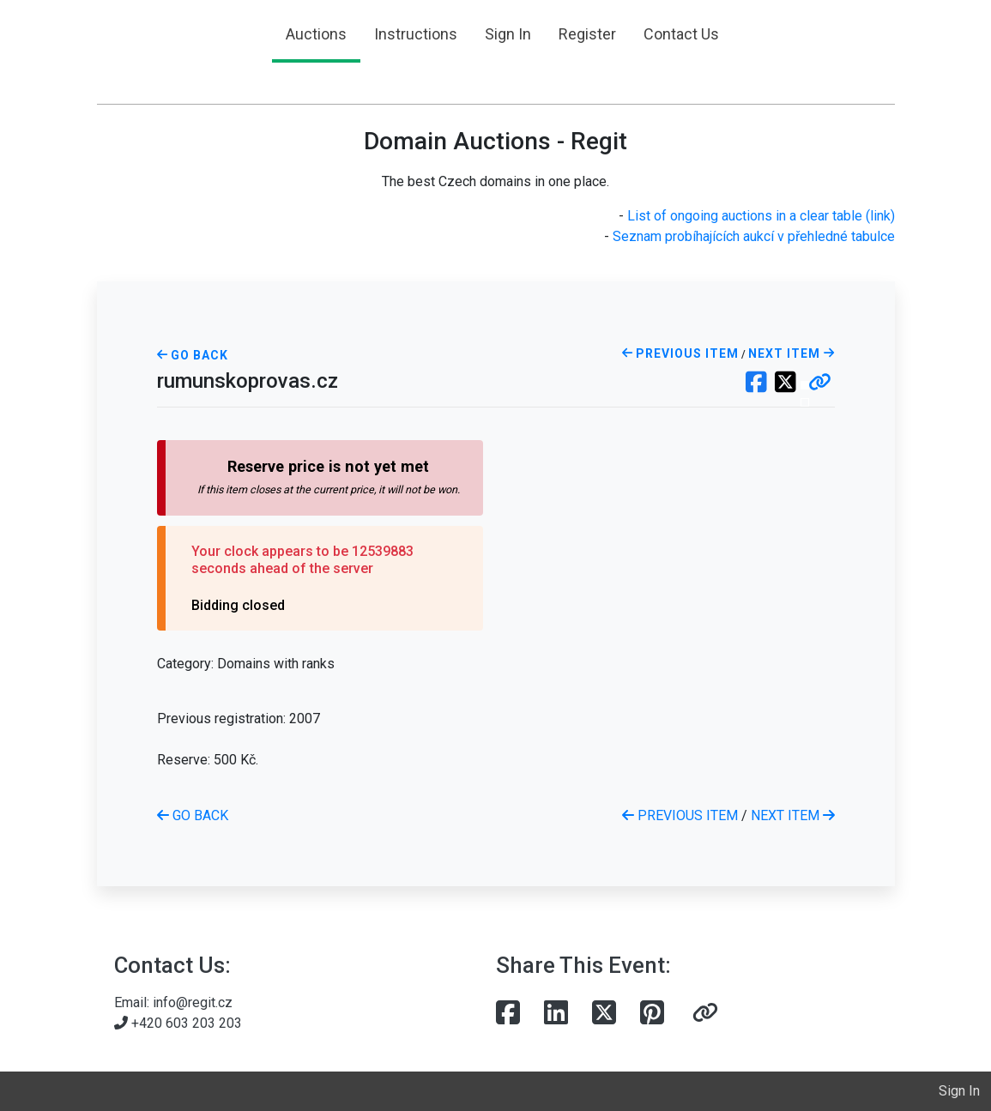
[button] (820, 383)
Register (587, 34)
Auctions (316, 34)
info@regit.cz (193, 1002)
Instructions (415, 34)
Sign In (508, 34)
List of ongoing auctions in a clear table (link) (761, 216)
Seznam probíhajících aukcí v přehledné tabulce (754, 236)
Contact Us (681, 34)
